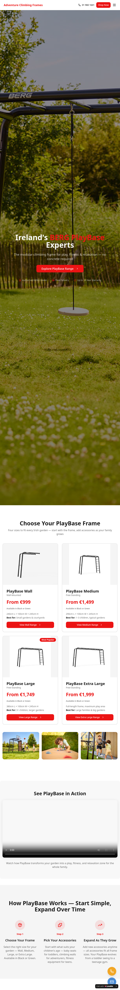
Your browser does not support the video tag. (60, 829)
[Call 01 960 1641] (86, 5)
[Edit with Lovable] (104, 986)
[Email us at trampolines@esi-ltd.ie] (112, 982)
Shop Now (103, 4)
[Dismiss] (116, 986)
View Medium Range (89, 624)
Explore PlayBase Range (59, 268)
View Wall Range (30, 624)
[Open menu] (114, 5)
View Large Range (30, 717)
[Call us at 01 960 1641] (112, 971)
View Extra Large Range (89, 717)
